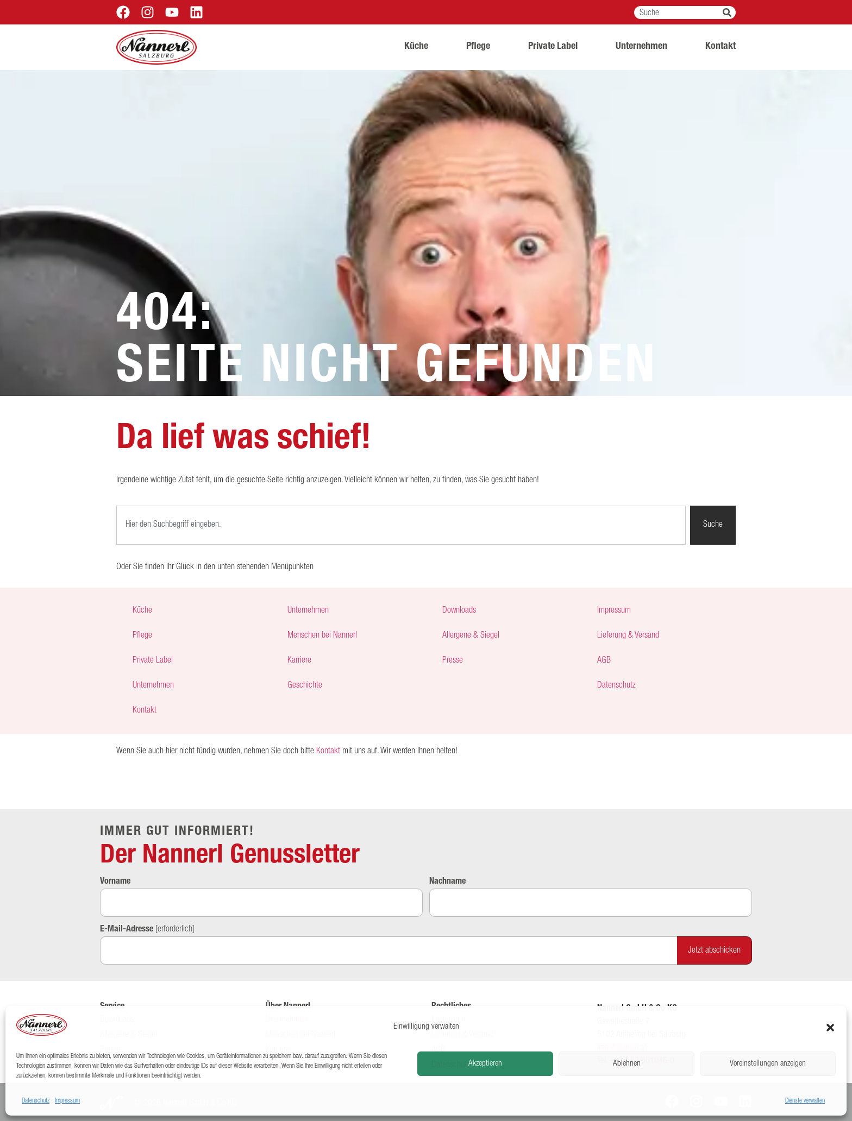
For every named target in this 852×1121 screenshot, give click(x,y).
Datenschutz (35, 1101)
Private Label (553, 47)
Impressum (67, 1101)
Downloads (459, 611)
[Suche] (729, 12)
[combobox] (678, 12)
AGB (604, 661)
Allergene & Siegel (470, 636)
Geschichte (304, 686)
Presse (452, 661)
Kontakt (720, 47)
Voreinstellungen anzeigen (768, 1064)
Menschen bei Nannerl (322, 636)
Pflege (478, 47)
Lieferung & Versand (628, 636)
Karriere (299, 661)
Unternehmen (641, 47)
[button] (830, 1027)
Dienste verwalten (805, 1101)
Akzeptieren (485, 1064)
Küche (416, 47)
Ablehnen (627, 1064)
